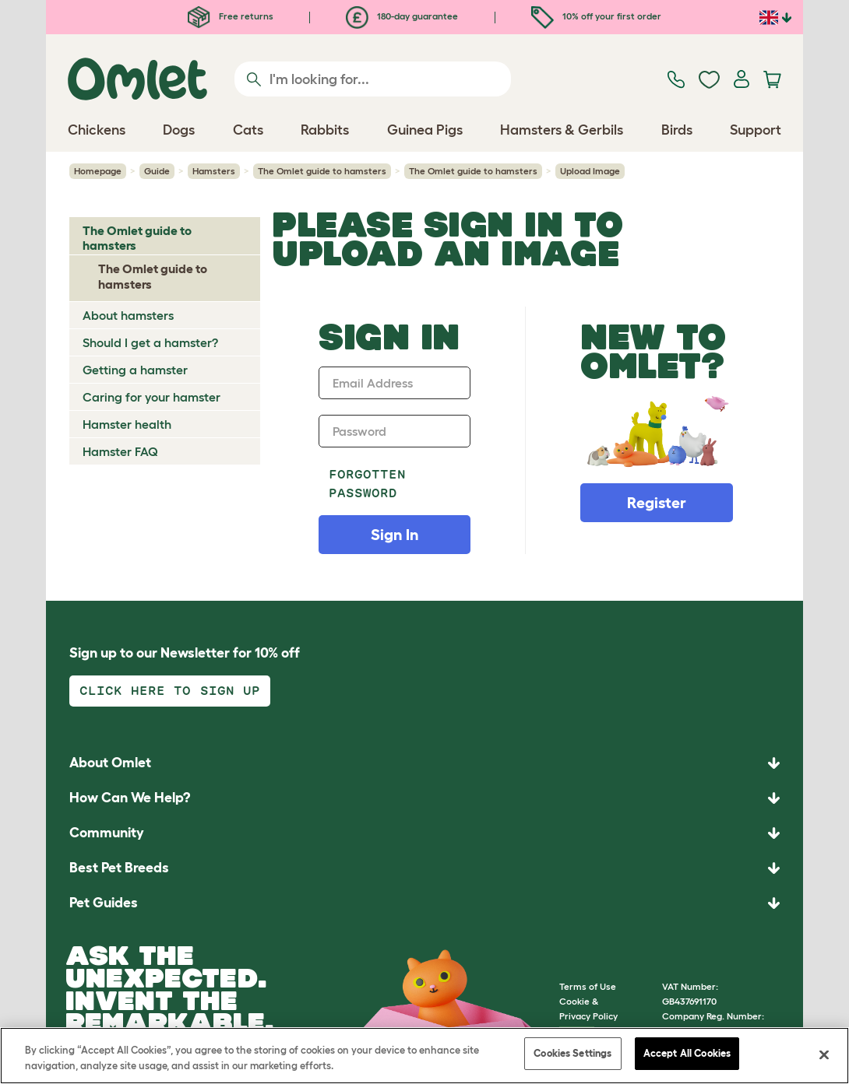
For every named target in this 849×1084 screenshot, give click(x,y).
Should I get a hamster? (150, 342)
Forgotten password (367, 483)
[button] (424, 903)
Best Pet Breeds (119, 867)
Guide (157, 171)
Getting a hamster (135, 370)
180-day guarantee (402, 16)
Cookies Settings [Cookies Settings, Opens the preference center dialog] (572, 1053)
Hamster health (127, 424)
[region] (424, 1055)
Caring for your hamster (151, 397)
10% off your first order (596, 16)
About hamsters (128, 315)
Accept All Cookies (687, 1053)
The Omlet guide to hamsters (322, 171)
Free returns (230, 16)
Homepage (98, 171)
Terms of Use (587, 986)
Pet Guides (103, 902)
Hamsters (213, 171)
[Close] (824, 1054)
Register (656, 502)
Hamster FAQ (120, 451)
